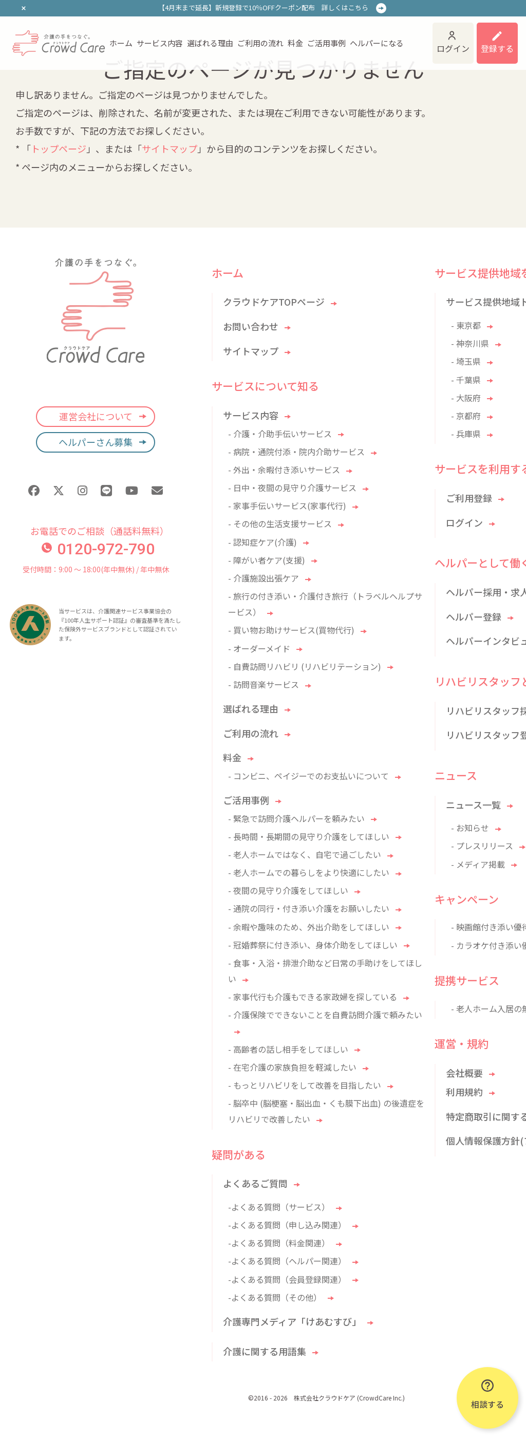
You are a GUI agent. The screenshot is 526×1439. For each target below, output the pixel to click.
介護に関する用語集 (264, 1351)
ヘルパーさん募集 (96, 441)
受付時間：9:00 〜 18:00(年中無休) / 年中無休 (96, 569)
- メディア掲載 (478, 864)
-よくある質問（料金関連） (279, 1243)
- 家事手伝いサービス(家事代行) (287, 505)
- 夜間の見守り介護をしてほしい (288, 890)
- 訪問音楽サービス (263, 684)
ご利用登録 (469, 497)
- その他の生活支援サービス (280, 523)
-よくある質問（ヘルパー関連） (287, 1261)
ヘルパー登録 (473, 616)
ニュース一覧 (473, 804)
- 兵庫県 (466, 433)
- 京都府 (466, 415)
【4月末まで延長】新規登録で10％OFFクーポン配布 (263, 7)
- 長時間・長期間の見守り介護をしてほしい (308, 836)
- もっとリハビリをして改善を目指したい (304, 1085)
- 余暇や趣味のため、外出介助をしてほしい (308, 927)
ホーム (121, 43)
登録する (497, 48)
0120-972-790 (98, 549)
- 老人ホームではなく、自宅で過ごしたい (304, 854)
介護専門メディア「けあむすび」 (292, 1321)
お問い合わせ (250, 326)
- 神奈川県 (470, 343)
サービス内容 (160, 43)
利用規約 (464, 1091)
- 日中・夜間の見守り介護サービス (292, 487)
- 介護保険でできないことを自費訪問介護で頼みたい (325, 1014)
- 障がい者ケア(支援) (266, 560)
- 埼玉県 (466, 361)
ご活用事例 (326, 43)
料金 (295, 43)
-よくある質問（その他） (275, 1297)
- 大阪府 (466, 397)
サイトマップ (169, 148)
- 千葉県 (466, 379)
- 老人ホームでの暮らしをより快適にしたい (308, 872)
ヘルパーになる (377, 43)
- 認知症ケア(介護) (262, 542)
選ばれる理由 (210, 43)
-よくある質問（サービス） (279, 1207)
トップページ (58, 148)
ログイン (453, 48)
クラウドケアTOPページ (274, 301)
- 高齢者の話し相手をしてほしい (288, 1049)
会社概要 (464, 1072)
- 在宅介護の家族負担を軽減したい (292, 1067)
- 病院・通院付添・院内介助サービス (296, 451)
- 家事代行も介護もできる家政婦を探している (312, 997)
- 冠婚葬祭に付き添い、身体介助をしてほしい (313, 945)
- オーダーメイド (259, 648)
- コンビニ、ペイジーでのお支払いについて (308, 776)
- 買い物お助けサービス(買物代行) (291, 630)
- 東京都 (466, 325)
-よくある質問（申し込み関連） (287, 1225)
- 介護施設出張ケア (263, 578)
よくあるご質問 (255, 1183)
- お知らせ (470, 827)
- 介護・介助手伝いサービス (280, 433)
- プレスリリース (482, 845)
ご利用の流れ (260, 43)
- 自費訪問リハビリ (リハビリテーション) (304, 666)
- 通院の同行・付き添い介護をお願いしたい (308, 908)
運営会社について (96, 416)
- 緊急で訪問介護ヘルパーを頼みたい (296, 818)
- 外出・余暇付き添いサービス (284, 469)
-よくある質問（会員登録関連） (287, 1279)
